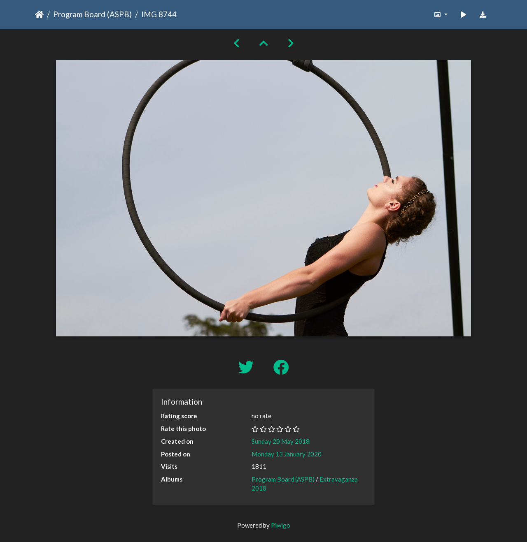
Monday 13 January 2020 (287, 454)
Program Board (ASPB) (92, 14)
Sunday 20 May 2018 (281, 441)
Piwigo (280, 525)
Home (39, 14)
